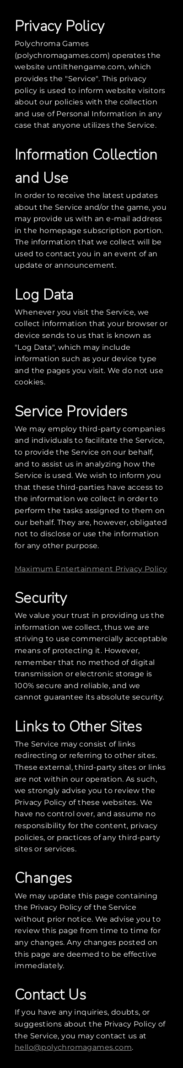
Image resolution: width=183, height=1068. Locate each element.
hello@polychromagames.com (73, 1047)
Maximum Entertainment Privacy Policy (91, 569)
